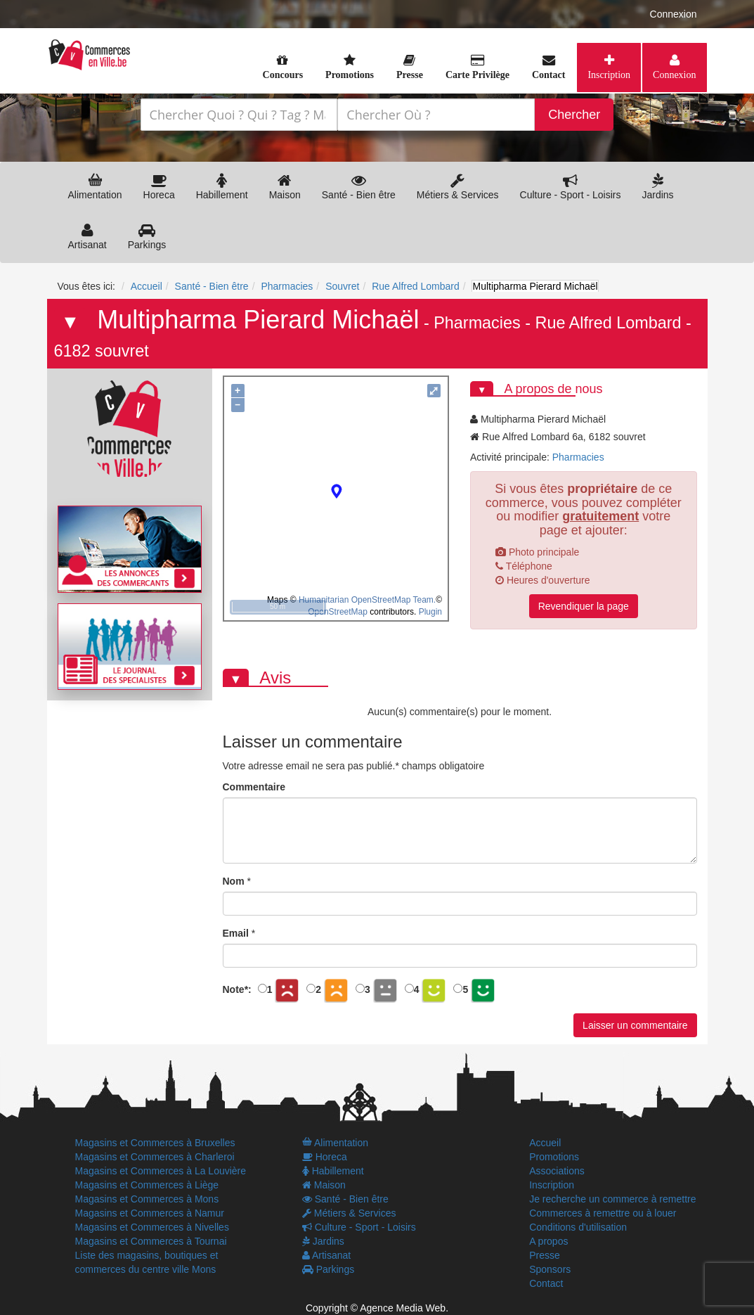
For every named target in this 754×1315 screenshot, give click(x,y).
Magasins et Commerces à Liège (147, 1185)
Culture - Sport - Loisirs (570, 186)
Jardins (657, 186)
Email (236, 933)
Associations (557, 1170)
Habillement (222, 186)
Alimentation (95, 186)
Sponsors (550, 1269)
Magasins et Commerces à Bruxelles (155, 1142)
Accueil (545, 1142)
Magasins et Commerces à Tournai (151, 1241)
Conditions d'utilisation (578, 1227)
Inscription (608, 74)
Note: (237, 989)
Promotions (554, 1156)
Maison (285, 186)
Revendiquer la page (583, 606)
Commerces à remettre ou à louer (602, 1213)
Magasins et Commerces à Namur (149, 1213)
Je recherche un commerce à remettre (612, 1199)
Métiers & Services (458, 186)
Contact (546, 1283)
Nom (234, 881)
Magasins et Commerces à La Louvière (161, 1170)
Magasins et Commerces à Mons (147, 1199)
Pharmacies (477, 323)
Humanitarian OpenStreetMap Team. (367, 600)
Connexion (673, 14)
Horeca (159, 186)
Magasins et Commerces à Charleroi (155, 1156)
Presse (544, 1255)
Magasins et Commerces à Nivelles (152, 1227)
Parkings (147, 236)
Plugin (429, 612)
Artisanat (87, 236)
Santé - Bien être (359, 186)
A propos (548, 1241)
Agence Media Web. (404, 1308)
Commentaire (254, 787)
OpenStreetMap (338, 612)
